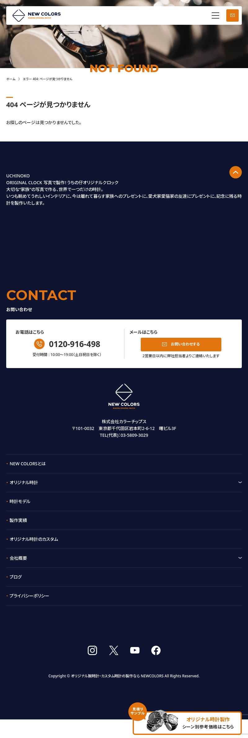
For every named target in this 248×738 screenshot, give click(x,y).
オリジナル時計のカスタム (34, 538)
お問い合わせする (185, 343)
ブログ (16, 576)
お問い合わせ (232, 15)
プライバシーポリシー (29, 594)
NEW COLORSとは (28, 462)
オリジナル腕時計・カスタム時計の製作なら (105, 694)
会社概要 (18, 557)
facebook (156, 669)
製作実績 (18, 519)
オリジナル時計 (24, 481)
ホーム (10, 79)
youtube (135, 669)
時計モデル (20, 500)
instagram (92, 669)
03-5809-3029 (134, 434)
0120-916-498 (74, 342)
